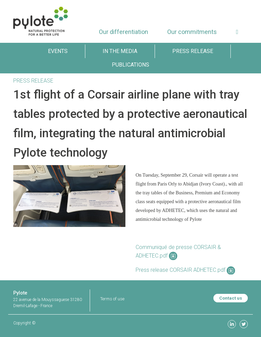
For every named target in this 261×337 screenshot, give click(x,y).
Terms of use (112, 298)
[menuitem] (123, 31)
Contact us (230, 298)
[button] (237, 31)
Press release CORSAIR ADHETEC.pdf (185, 270)
